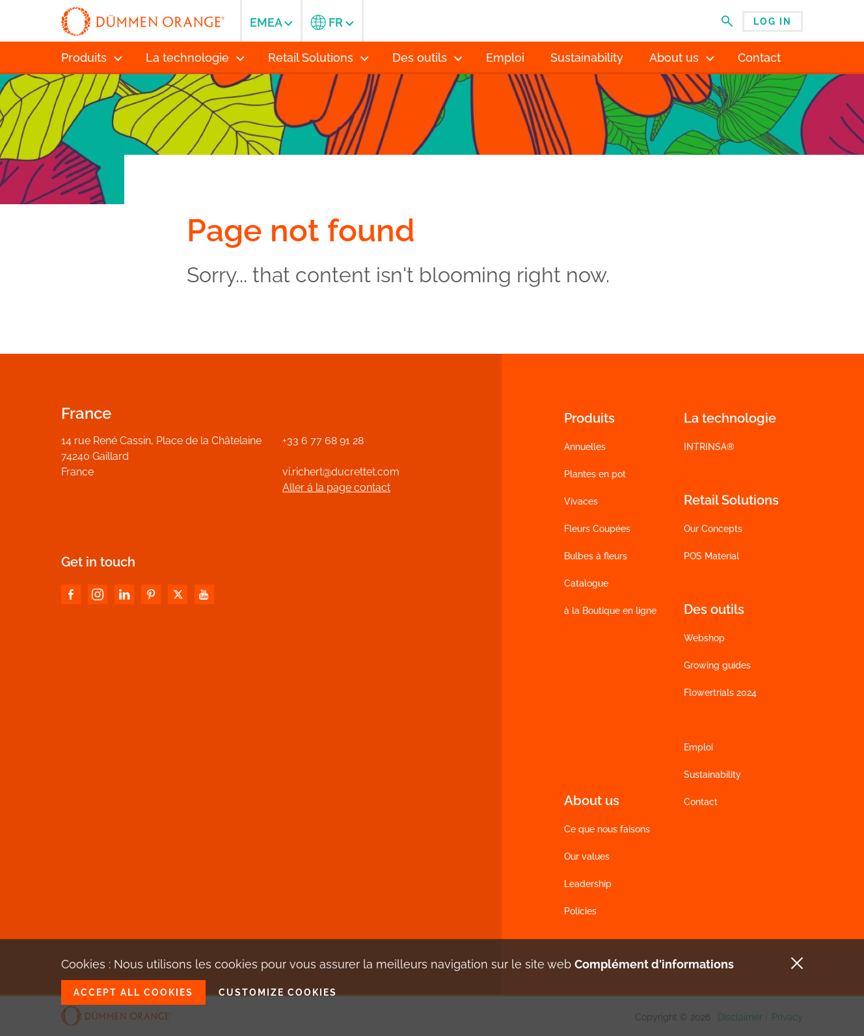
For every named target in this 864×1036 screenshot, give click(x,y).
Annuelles (585, 447)
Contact (701, 802)
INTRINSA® (709, 447)
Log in (772, 21)
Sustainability (712, 774)
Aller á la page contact (336, 487)
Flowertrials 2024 (720, 692)
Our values (587, 856)
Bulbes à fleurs (595, 556)
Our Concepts (713, 529)
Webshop (704, 638)
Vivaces (581, 501)
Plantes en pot (595, 474)
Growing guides (717, 665)
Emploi (698, 747)
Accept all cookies (133, 992)
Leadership (588, 884)
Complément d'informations (654, 964)
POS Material (711, 556)
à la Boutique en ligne (610, 610)
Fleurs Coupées (597, 529)
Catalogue (586, 583)
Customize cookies (278, 992)
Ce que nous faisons (607, 829)
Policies (580, 911)
